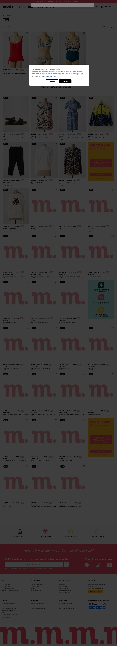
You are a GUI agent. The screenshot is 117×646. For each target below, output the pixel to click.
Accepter (65, 81)
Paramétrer (52, 81)
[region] (59, 75)
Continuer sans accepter (81, 67)
